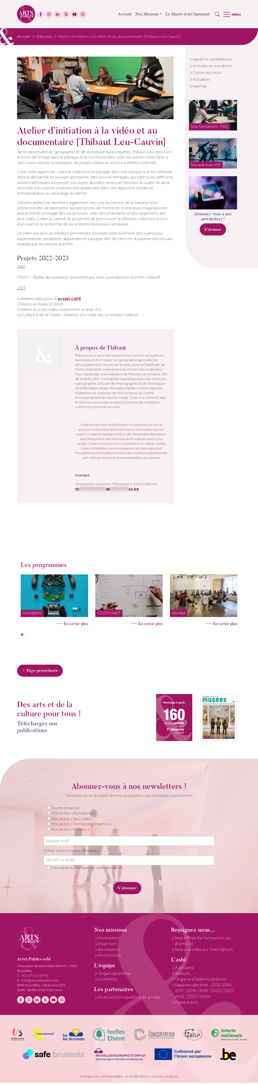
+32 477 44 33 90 (34, 977)
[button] (217, 14)
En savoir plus (76, 623)
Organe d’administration (201, 981)
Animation (109, 951)
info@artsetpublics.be (39, 982)
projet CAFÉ (69, 299)
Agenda (199, 86)
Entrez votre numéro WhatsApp (72, 853)
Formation (109, 940)
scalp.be (171, 1078)
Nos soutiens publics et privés (129, 999)
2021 (228, 992)
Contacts (107, 981)
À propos (184, 969)
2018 (192, 992)
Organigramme (114, 975)
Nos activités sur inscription (204, 951)
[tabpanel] (54, 599)
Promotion (109, 957)
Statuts (182, 975)
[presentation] (76, 887)
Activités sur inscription (212, 66)
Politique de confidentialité (101, 1078)
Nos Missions (147, 14)
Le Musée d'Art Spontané (188, 14)
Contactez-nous (207, 73)
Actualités (201, 79)
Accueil (124, 14)
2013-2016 (220, 987)
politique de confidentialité (98, 870)
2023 (193, 998)
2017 (180, 992)
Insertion (107, 945)
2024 (205, 998)
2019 (204, 992)
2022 (180, 998)
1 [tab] (22, 634)
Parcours (44, 36)
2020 (216, 992)
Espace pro (186, 1004)
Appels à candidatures (212, 59)
